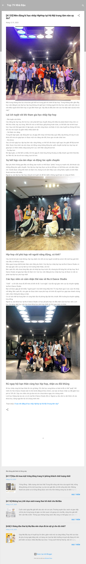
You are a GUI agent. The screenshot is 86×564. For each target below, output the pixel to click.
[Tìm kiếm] (83, 6)
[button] (78, 16)
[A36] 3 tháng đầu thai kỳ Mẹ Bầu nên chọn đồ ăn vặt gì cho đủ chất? (36, 526)
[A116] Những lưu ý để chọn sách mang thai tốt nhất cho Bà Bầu (34, 501)
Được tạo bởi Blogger (43, 554)
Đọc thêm (76, 495)
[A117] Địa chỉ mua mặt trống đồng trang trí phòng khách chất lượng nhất (38, 476)
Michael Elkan (48, 558)
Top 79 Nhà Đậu (16, 5)
